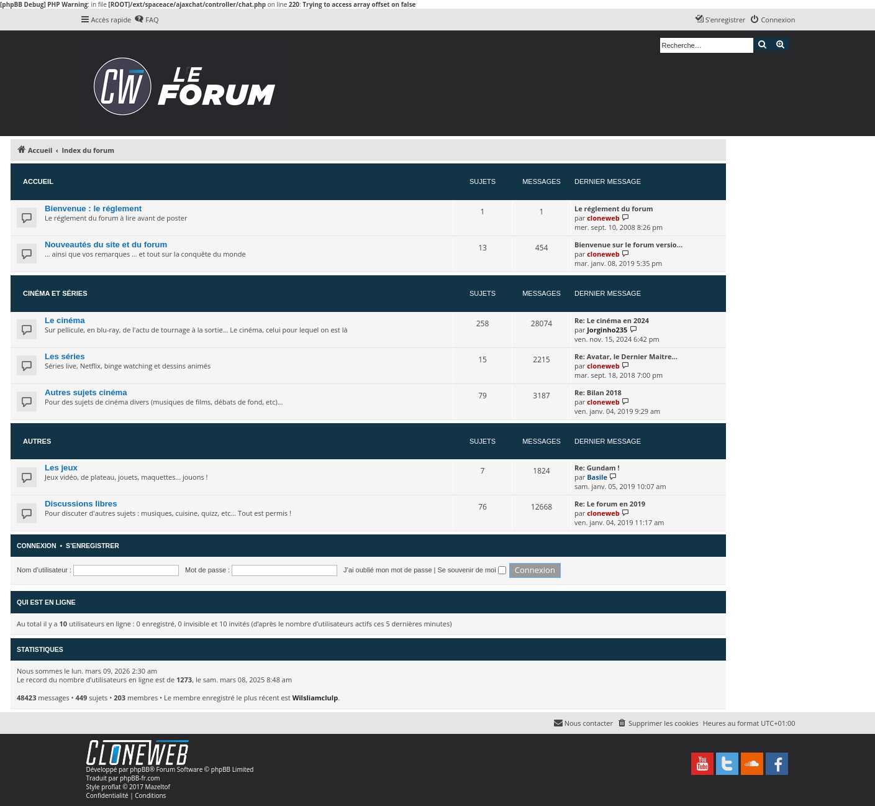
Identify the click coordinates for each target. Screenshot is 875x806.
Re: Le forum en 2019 (609, 503)
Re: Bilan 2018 (598, 392)
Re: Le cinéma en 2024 (611, 320)
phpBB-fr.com (140, 778)
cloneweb (603, 217)
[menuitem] (146, 19)
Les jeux (61, 467)
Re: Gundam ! (597, 467)
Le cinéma (65, 320)
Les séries (65, 356)
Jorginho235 (607, 329)
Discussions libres (81, 503)
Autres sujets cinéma (86, 392)
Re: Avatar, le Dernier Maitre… (626, 356)
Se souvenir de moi (472, 570)
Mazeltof (157, 786)
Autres (37, 441)
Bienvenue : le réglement (93, 208)
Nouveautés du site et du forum (106, 244)
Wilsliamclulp (315, 697)
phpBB (139, 769)
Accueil (38, 181)
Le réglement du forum (613, 208)
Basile (597, 477)
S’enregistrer (92, 545)
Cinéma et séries (55, 293)
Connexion (37, 545)
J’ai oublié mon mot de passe (387, 570)
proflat (110, 786)
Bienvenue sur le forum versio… (628, 244)
